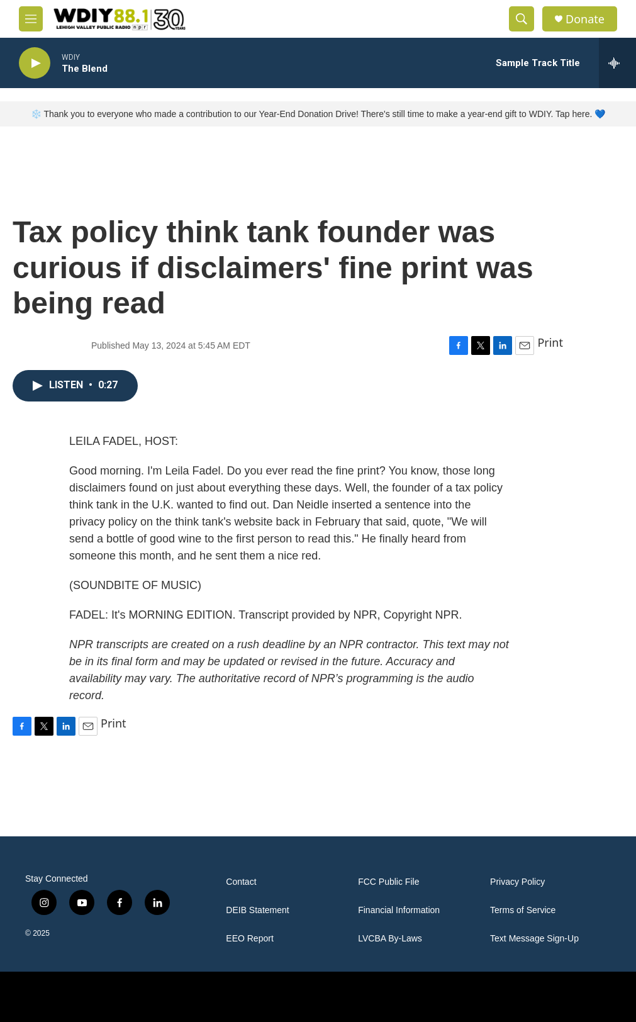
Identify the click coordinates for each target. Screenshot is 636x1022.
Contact (241, 882)
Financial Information (399, 910)
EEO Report (249, 938)
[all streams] (617, 63)
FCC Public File (388, 882)
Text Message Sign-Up (534, 938)
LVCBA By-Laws (390, 938)
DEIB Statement (257, 910)
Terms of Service (522, 910)
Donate (585, 19)
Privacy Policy (517, 882)
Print (550, 342)
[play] (35, 63)
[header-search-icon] (521, 18)
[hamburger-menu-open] (31, 18)
